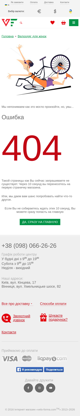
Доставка (49, 2)
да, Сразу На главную (40, 222)
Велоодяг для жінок (32, 36)
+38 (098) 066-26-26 (29, 245)
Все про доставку (16, 304)
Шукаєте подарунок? (54, 317)
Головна (8, 36)
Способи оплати (53, 304)
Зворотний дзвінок (16, 318)
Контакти (64, 2)
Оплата (33, 2)
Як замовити (17, 2)
